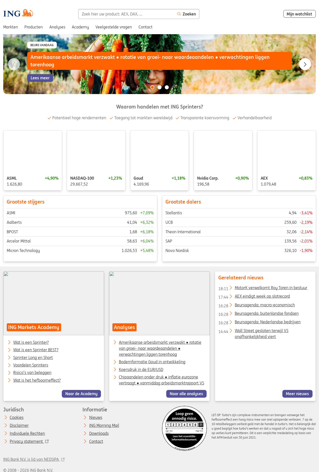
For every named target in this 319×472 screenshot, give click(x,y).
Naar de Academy (81, 393)
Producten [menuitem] (33, 26)
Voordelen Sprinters (30, 365)
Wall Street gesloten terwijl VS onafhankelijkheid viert (253, 331)
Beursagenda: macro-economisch (256, 305)
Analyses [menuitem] (57, 26)
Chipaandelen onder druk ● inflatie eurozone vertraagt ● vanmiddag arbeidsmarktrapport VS (161, 379)
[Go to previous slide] (14, 64)
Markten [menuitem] (10, 26)
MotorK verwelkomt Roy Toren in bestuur (262, 288)
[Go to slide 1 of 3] (152, 87)
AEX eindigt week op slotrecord (254, 297)
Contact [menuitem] (146, 26)
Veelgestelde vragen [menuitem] (113, 26)
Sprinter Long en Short (33, 357)
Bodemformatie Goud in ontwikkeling (152, 361)
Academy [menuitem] (80, 26)
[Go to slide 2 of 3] (159, 87)
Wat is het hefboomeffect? (37, 380)
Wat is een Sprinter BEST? (35, 350)
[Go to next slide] (305, 64)
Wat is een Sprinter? (31, 342)
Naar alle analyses (186, 393)
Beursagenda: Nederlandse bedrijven (259, 322)
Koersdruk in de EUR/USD (141, 369)
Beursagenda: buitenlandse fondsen (258, 314)
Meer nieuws (297, 393)
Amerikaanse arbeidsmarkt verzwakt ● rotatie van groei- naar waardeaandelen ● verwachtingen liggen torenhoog (160, 348)
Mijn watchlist (299, 13)
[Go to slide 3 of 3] (167, 87)
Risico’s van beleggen (32, 373)
